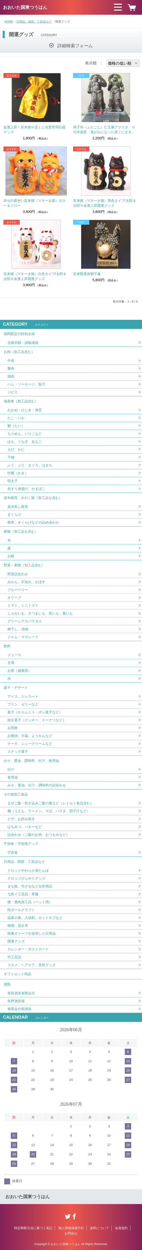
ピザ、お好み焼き (21, 819)
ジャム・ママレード (22, 637)
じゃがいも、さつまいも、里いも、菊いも (40, 613)
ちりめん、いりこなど (24, 434)
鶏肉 (10, 376)
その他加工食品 (16, 794)
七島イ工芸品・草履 (22, 894)
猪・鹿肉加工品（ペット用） (29, 902)
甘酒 (10, 663)
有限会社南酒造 (19, 1009)
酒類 (7, 984)
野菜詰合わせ (17, 574)
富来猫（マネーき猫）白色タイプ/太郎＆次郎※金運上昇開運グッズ (34, 276)
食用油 (12, 777)
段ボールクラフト (21, 910)
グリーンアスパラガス (24, 621)
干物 (10, 457)
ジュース (14, 655)
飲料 (7, 646)
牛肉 (10, 361)
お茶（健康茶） (19, 671)
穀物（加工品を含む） (21, 531)
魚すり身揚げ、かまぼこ (26, 489)
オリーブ (14, 598)
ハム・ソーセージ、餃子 (26, 384)
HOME (8, 21)
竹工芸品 (14, 957)
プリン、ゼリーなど (22, 704)
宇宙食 (12, 852)
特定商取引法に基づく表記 (33, 1228)
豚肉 (10, 368)
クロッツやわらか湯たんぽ (28, 870)
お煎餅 (12, 728)
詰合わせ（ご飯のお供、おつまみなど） (38, 835)
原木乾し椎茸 (17, 507)
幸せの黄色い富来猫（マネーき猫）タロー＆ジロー (34, 203)
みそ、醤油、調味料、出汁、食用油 (31, 761)
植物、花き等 (17, 925)
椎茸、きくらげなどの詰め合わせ (33, 522)
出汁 (10, 769)
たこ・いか (16, 418)
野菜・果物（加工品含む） (24, 565)
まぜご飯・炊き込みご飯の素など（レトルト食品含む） (50, 803)
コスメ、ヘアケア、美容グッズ (31, 965)
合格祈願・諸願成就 (22, 343)
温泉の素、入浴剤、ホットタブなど (35, 918)
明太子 (12, 481)
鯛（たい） (16, 426)
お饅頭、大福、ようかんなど (29, 736)
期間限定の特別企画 (19, 334)
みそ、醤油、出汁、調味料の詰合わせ (36, 785)
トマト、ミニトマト (22, 605)
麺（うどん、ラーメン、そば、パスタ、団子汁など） (48, 811)
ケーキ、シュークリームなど (29, 744)
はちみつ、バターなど (24, 827)
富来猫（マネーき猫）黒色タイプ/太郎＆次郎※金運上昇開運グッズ (104, 203)
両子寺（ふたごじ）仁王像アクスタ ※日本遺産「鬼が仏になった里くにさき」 (104, 129)
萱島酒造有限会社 (21, 993)
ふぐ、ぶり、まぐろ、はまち (29, 465)
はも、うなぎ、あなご (24, 441)
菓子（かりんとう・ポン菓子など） (35, 712)
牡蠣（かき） (17, 473)
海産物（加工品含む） (21, 401)
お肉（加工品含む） (19, 352)
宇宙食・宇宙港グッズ (21, 844)
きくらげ (14, 514)
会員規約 (121, 1228)
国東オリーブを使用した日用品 (31, 933)
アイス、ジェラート (22, 696)
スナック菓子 (17, 751)
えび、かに (16, 449)
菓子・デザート (16, 688)
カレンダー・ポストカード (28, 949)
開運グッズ (16, 941)
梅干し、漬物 (17, 629)
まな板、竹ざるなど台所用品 (29, 886)
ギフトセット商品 (17, 974)
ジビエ (12, 392)
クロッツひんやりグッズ (26, 878)
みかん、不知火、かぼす (26, 582)
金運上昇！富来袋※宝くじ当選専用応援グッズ (34, 129)
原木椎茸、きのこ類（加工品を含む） (33, 498)
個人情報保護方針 (71, 1228)
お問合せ (70, 1233)
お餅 (10, 556)
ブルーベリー (17, 590)
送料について (99, 1228)
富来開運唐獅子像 (87, 274)
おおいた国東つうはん (25, 7)
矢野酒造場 (16, 1001)
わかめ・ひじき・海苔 (24, 410)
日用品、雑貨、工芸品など (34, 21)
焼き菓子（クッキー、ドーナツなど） (36, 720)
